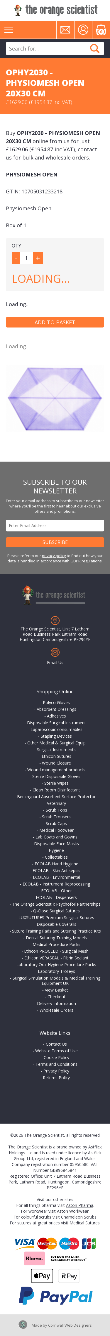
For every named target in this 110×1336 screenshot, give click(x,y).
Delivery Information (56, 1003)
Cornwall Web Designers (70, 1325)
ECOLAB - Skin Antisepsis (56, 870)
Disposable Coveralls (56, 924)
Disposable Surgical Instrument (56, 722)
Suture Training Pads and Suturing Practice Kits (56, 931)
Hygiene (56, 850)
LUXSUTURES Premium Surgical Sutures (56, 917)
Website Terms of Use (56, 1050)
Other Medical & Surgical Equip (56, 743)
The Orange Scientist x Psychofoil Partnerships (56, 904)
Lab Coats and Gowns (56, 837)
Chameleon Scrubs (79, 1217)
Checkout (56, 996)
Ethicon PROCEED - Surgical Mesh (56, 951)
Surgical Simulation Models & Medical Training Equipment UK (56, 980)
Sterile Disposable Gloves (56, 776)
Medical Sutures (85, 1223)
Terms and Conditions (56, 1064)
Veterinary (56, 803)
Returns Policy (56, 1077)
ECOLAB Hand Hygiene (56, 864)
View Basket (56, 990)
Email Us (55, 662)
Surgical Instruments (56, 749)
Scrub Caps (56, 823)
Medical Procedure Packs (56, 944)
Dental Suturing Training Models (56, 937)
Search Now (95, 48)
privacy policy (54, 555)
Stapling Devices (56, 736)
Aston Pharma (79, 1205)
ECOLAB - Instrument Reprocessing (56, 884)
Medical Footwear (56, 830)
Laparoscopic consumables (56, 729)
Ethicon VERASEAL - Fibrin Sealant (56, 958)
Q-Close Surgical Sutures (56, 911)
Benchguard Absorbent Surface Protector (56, 796)
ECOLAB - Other (56, 890)
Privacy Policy (56, 1071)
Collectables (56, 857)
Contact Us (56, 1044)
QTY (16, 245)
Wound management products (56, 769)
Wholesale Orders (56, 1010)
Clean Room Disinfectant (56, 790)
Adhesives (56, 716)
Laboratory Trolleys (56, 971)
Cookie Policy (56, 1057)
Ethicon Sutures (56, 756)
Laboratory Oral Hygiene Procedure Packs (56, 964)
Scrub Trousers (56, 816)
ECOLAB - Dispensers (56, 897)
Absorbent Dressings (56, 709)
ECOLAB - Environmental (56, 877)
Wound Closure (56, 763)
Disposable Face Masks (56, 843)
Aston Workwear (73, 1211)
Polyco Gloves (56, 702)
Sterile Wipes (56, 783)
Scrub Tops (56, 810)
